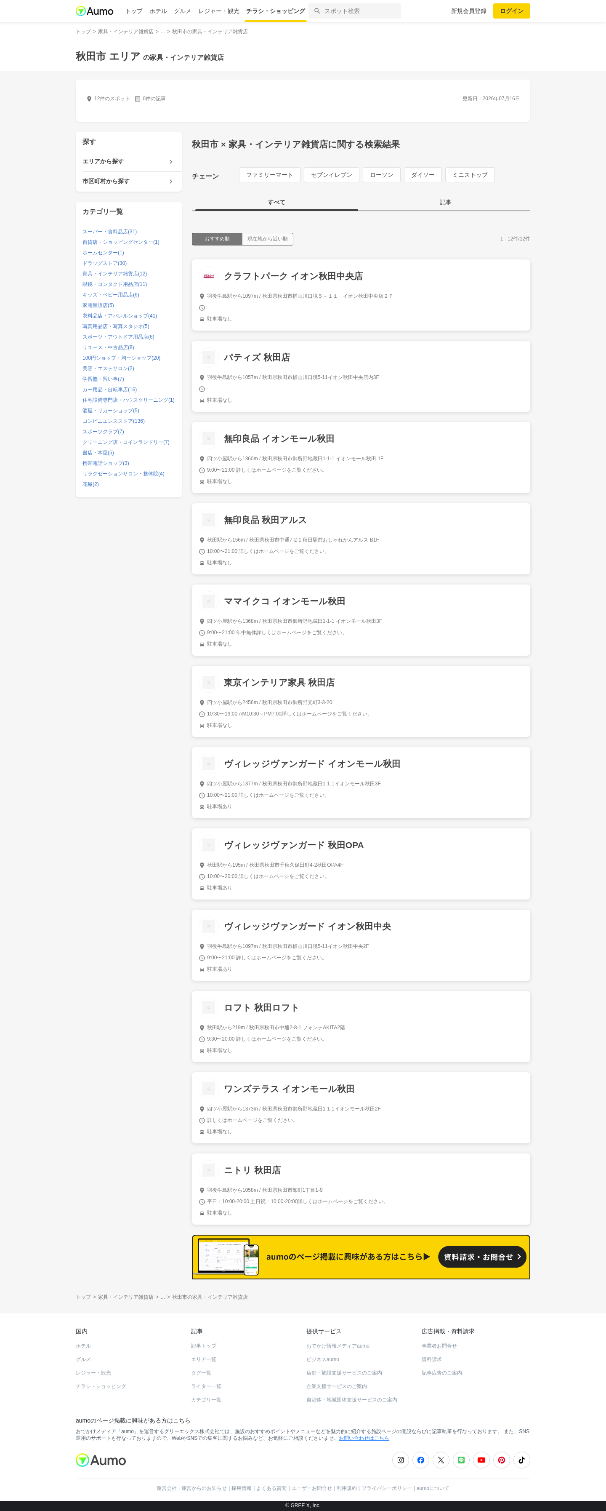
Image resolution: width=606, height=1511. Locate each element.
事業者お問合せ (439, 1345)
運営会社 (167, 1488)
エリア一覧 (203, 1359)
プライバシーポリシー (386, 1488)
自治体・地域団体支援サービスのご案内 (351, 1399)
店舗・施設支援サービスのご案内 (344, 1372)
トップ (134, 11)
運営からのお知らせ (204, 1488)
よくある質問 (271, 1488)
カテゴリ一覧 (206, 1399)
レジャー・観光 (218, 11)
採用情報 (241, 1488)
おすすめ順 (217, 239)
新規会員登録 (468, 11)
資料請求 (432, 1359)
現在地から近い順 (267, 239)
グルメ (182, 11)
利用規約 (347, 1488)
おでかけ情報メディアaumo (337, 1345)
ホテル (158, 11)
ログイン (512, 11)
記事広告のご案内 (442, 1372)
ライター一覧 (206, 1386)
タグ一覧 (201, 1372)
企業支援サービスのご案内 (336, 1386)
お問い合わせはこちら (364, 1438)
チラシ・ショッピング (275, 11)
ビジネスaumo (322, 1359)
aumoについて (433, 1488)
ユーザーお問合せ (312, 1488)
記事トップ (203, 1345)
